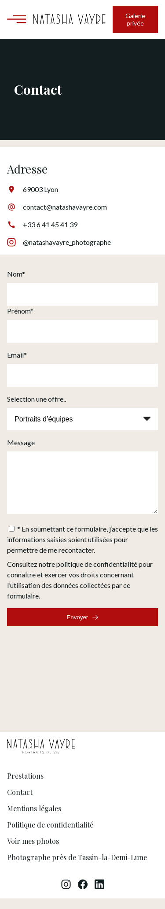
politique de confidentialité (96, 574)
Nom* (16, 274)
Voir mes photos (33, 851)
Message (21, 442)
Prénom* (20, 311)
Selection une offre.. (36, 399)
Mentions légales (34, 819)
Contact (20, 802)
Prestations (25, 786)
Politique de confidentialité (50, 835)
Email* (17, 355)
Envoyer (82, 627)
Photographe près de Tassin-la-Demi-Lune (77, 867)
